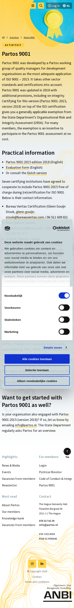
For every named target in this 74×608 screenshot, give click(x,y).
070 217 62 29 (46, 521)
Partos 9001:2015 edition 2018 (28, 162)
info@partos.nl (26, 425)
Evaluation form (17, 167)
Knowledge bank (13, 518)
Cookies (37, 576)
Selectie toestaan (37, 370)
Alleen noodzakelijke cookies (37, 381)
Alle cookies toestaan (37, 359)
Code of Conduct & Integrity (55, 479)
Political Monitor (50, 472)
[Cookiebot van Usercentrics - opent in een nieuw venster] (53, 228)
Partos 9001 (47, 485)
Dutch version (37, 173)
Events (6, 472)
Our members (11, 512)
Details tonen (53, 347)
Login (43, 465)
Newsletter (9, 485)
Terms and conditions (37, 582)
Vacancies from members (18, 479)
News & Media (11, 465)
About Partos (11, 505)
